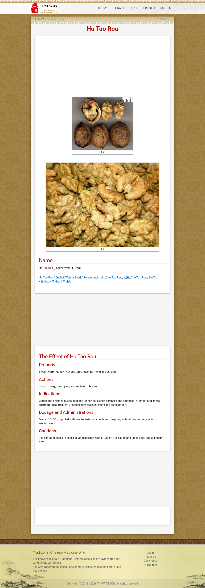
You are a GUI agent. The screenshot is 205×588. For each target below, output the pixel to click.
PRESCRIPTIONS (153, 8)
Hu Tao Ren (114, 277)
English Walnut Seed (68, 277)
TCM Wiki (41, 19)
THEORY (101, 8)
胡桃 (127, 277)
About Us (150, 556)
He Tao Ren (46, 277)
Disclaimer (150, 564)
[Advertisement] (102, 67)
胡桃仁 (56, 281)
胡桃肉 (67, 281)
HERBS (133, 8)
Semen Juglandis (94, 277)
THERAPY (118, 8)
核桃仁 (45, 281)
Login (150, 552)
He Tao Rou (139, 277)
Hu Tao (153, 277)
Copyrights (150, 560)
